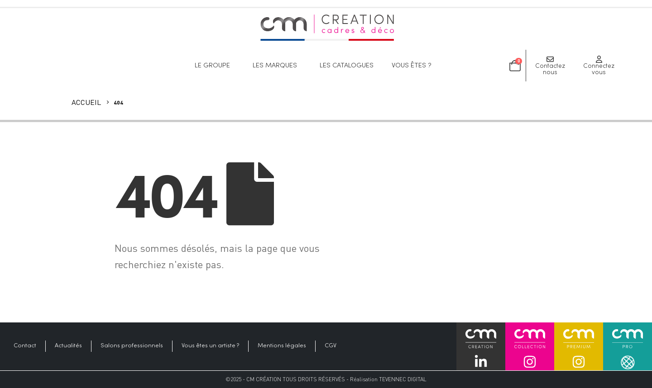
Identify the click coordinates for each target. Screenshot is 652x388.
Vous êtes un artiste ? (210, 346)
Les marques (277, 65)
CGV (330, 346)
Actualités (68, 346)
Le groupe (215, 65)
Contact (25, 346)
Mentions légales (282, 346)
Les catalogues (347, 65)
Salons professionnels (132, 346)
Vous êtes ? (414, 65)
